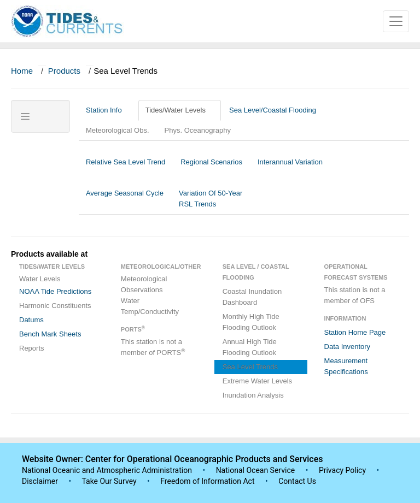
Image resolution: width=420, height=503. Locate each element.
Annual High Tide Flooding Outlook (250, 347)
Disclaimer (40, 481)
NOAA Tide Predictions (55, 291)
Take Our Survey (109, 481)
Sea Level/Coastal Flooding (276, 110)
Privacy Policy (342, 470)
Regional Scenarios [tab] (211, 167)
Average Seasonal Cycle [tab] (125, 198)
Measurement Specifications (346, 366)
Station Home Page (355, 332)
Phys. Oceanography (198, 130)
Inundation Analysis (253, 395)
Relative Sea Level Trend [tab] (125, 167)
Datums (31, 320)
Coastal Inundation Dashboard (252, 296)
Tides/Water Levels (179, 110)
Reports (31, 348)
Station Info (108, 110)
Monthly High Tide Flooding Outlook (251, 322)
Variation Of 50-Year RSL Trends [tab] (210, 198)
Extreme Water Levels (257, 381)
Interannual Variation (290, 167)
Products (64, 70)
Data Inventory (347, 346)
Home (22, 70)
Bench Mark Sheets (50, 334)
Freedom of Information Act (207, 481)
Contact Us (297, 481)
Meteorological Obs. (117, 130)
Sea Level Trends (250, 367)
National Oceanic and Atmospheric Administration (107, 470)
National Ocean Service (255, 470)
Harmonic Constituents (55, 305)
